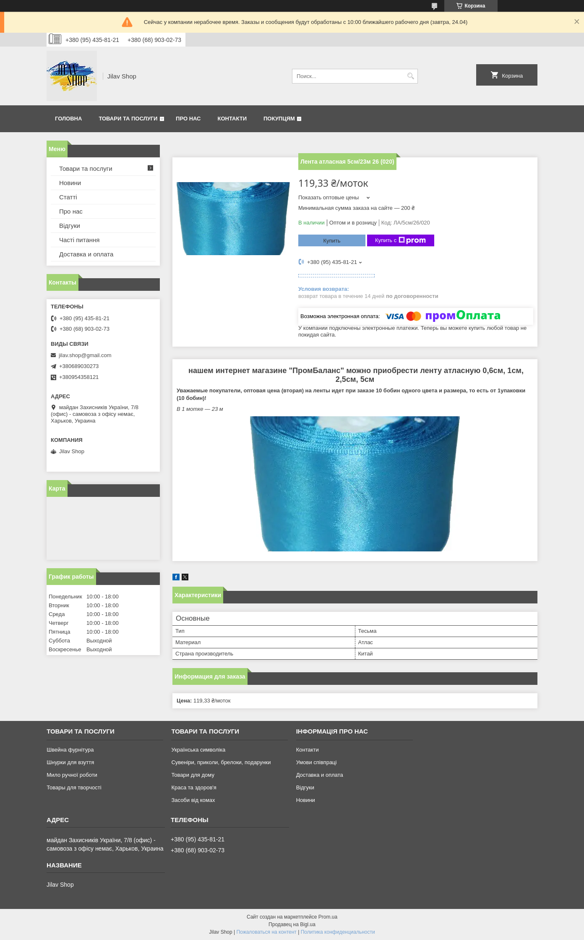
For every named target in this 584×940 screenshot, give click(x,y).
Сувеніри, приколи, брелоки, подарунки (221, 762)
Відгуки (69, 225)
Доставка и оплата (86, 254)
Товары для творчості (74, 787)
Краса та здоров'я (193, 787)
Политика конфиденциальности (338, 932)
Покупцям (279, 118)
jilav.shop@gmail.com (85, 355)
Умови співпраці (316, 762)
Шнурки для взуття (70, 762)
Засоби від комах (193, 800)
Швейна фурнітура (70, 750)
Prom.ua (327, 917)
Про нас (188, 118)
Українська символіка (198, 750)
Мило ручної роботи (72, 775)
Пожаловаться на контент (266, 932)
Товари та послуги (128, 118)
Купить (331, 241)
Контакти (232, 118)
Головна (68, 118)
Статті (68, 197)
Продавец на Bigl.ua (292, 924)
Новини (70, 182)
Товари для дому (192, 775)
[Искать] (410, 76)
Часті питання (79, 239)
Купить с (400, 240)
